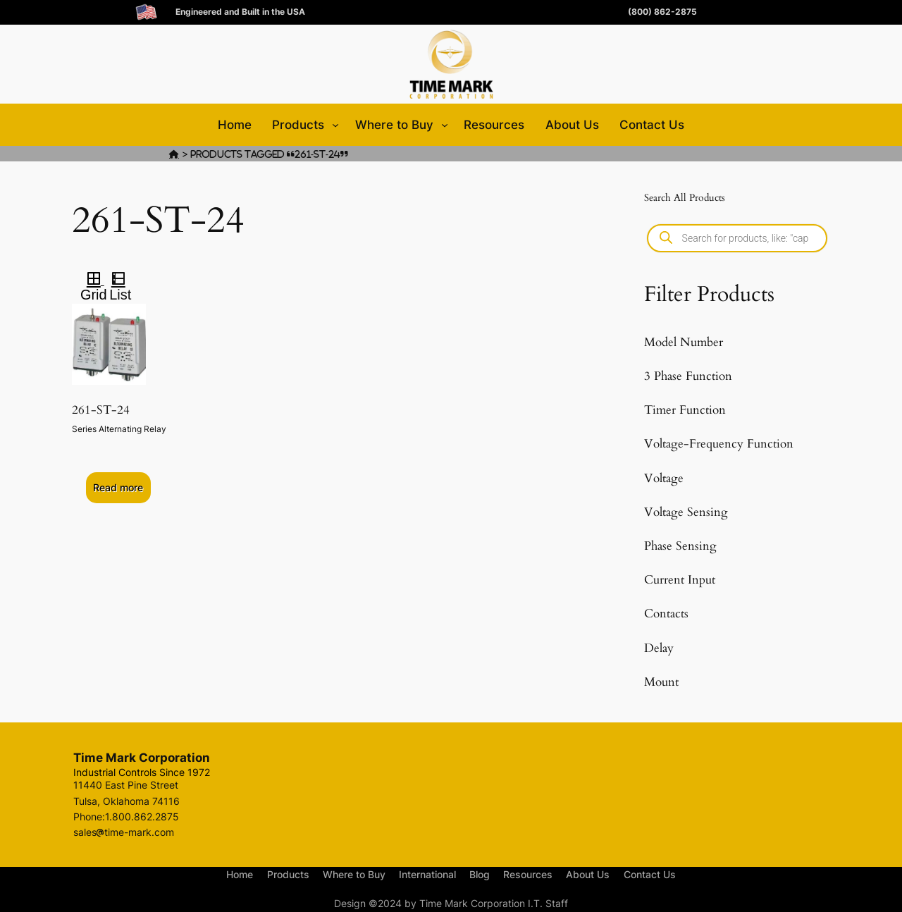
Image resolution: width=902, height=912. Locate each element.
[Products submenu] (335, 124)
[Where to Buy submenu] (444, 124)
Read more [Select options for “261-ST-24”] (118, 487)
